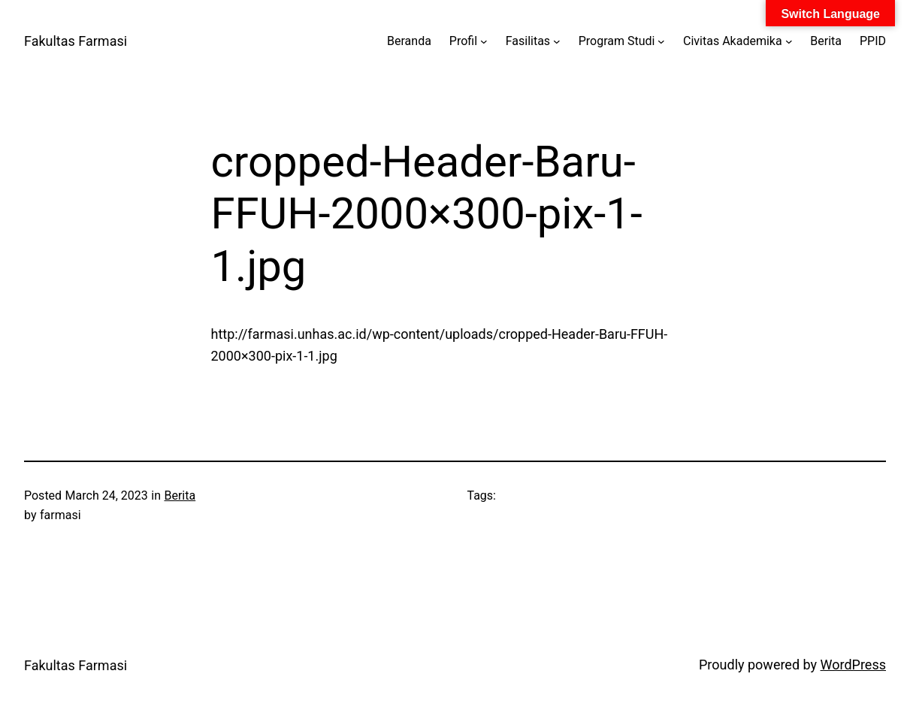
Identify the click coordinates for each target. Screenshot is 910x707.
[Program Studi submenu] (661, 41)
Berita (179, 495)
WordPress (853, 664)
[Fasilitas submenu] (557, 41)
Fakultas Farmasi (75, 41)
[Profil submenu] (484, 41)
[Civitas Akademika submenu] (789, 41)
